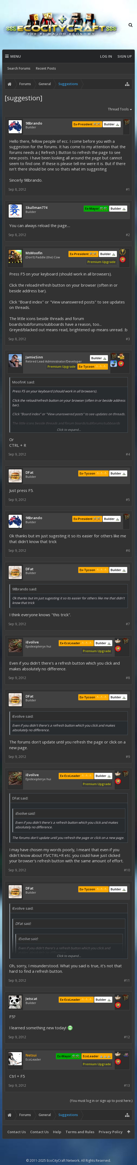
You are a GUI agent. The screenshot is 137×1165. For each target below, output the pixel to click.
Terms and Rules (80, 1131)
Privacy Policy (111, 1131)
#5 (128, 500)
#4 (128, 454)
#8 (128, 678)
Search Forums (18, 68)
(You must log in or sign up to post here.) (101, 1100)
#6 (128, 551)
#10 (127, 870)
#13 (127, 1085)
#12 (127, 1037)
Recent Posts (46, 68)
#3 (128, 339)
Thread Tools (120, 109)
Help (57, 1131)
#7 (128, 624)
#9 (128, 757)
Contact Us (16, 1131)
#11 (127, 980)
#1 (128, 189)
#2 (128, 235)
